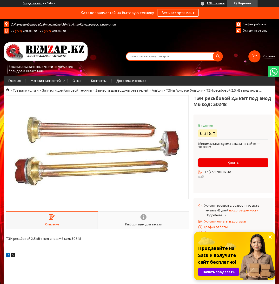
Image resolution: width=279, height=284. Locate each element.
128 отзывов (216, 3)
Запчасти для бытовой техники (67, 90)
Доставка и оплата (131, 80)
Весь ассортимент (178, 13)
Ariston (157, 90)
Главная (14, 80)
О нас (77, 80)
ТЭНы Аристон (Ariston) (184, 90)
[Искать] (218, 56)
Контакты (98, 80)
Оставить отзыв (255, 30)
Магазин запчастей (46, 80)
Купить (233, 162)
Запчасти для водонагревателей (121, 90)
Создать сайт (32, 3)
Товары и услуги (26, 90)
